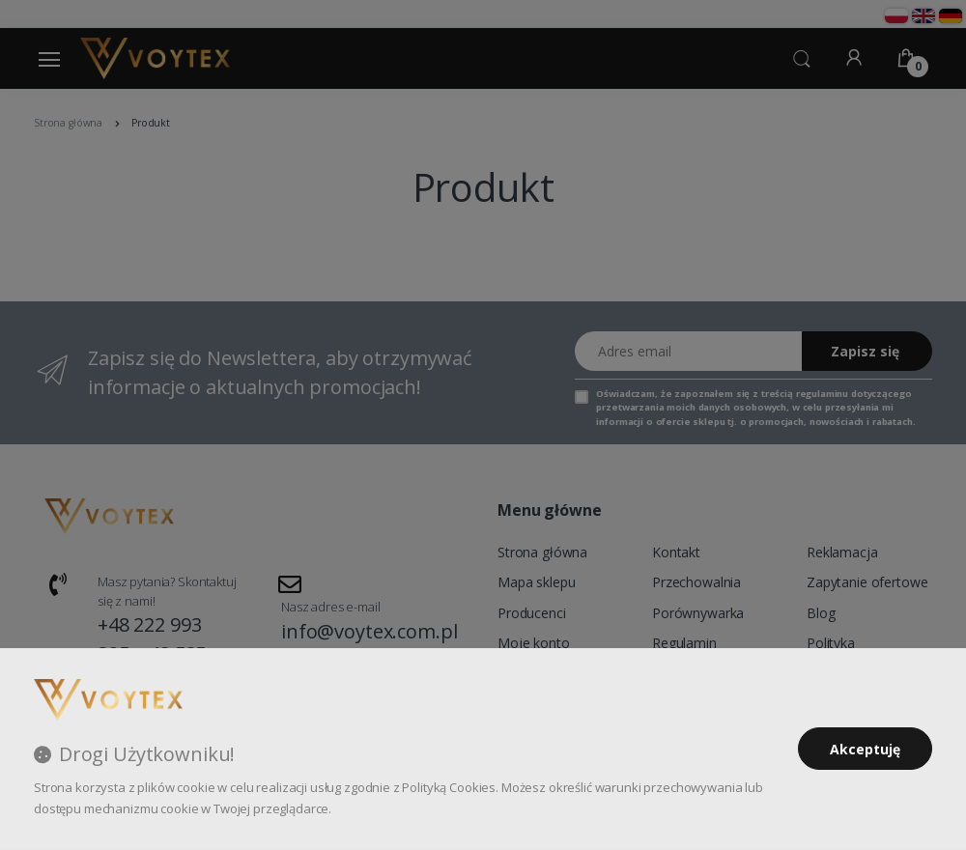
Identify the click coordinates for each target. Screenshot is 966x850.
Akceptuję (865, 749)
